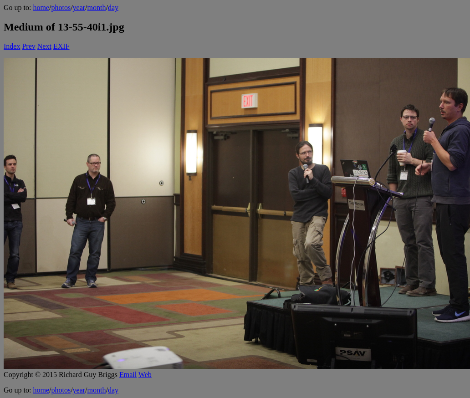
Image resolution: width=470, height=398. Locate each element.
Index (12, 46)
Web (145, 374)
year (79, 7)
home (41, 7)
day (113, 7)
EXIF (61, 46)
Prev (28, 46)
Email (128, 374)
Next (44, 46)
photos (61, 7)
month (96, 7)
